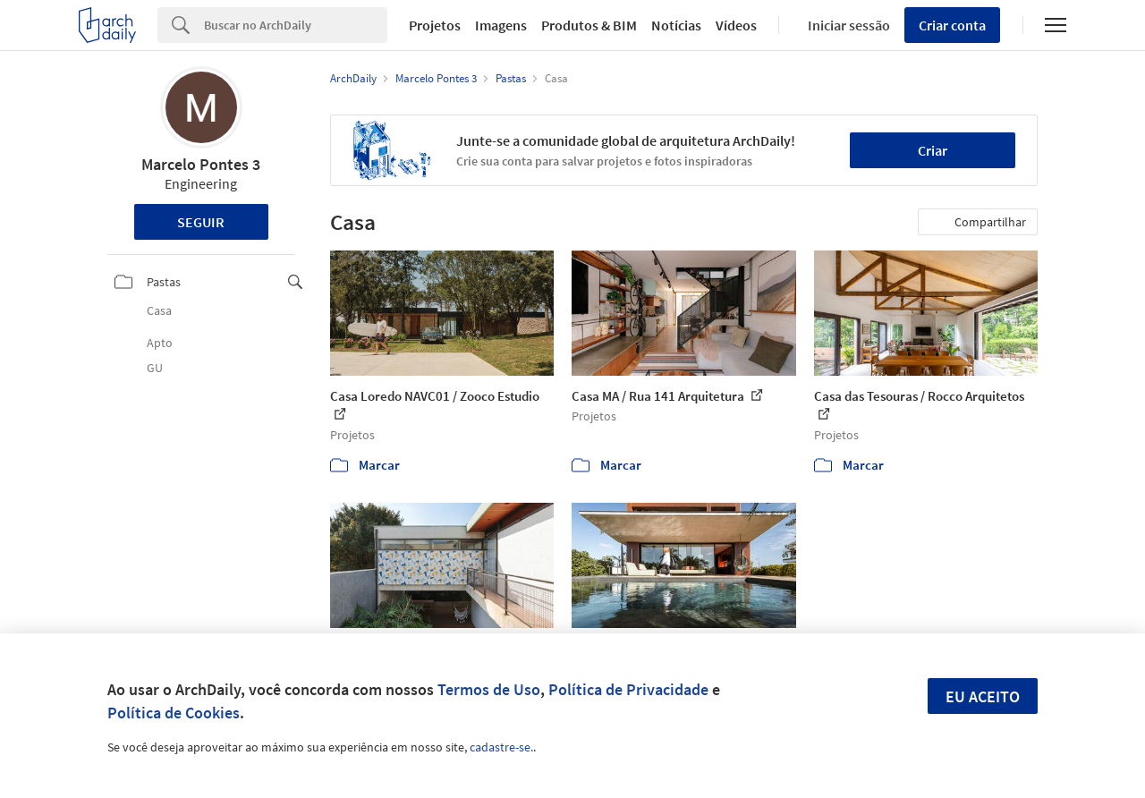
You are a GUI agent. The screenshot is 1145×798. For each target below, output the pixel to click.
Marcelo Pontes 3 (200, 164)
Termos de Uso (488, 689)
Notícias (676, 25)
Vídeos (736, 25)
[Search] (295, 25)
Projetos (435, 25)
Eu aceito (983, 696)
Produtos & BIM (589, 25)
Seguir (201, 222)
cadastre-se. (501, 747)
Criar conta (952, 25)
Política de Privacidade (628, 689)
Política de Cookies (173, 712)
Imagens (501, 25)
